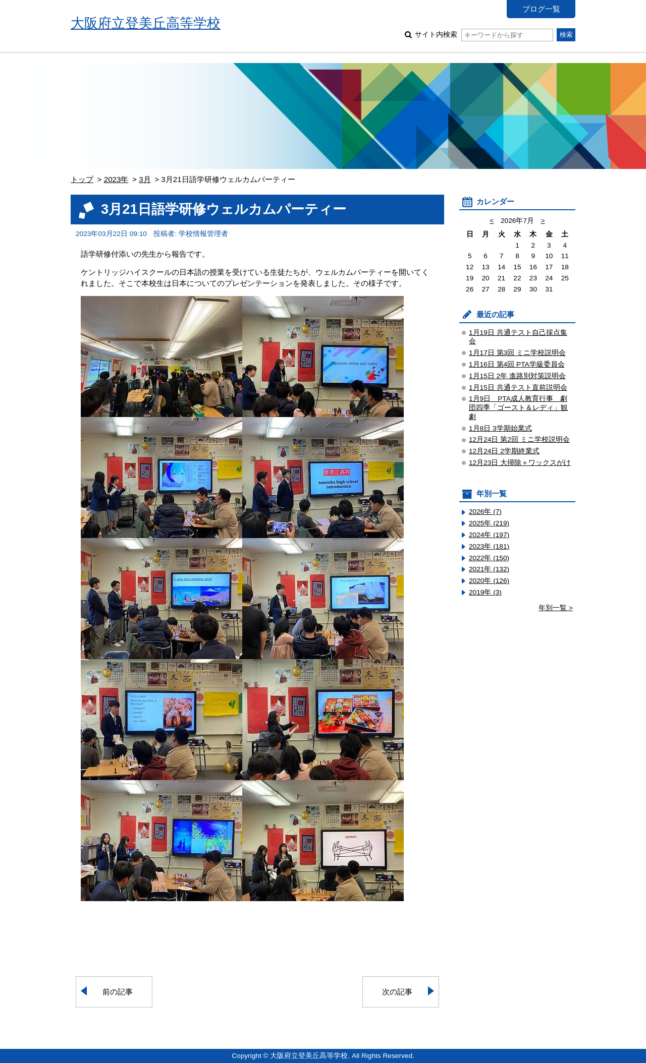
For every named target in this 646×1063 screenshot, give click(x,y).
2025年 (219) (489, 523)
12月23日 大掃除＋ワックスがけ (520, 462)
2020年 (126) (489, 580)
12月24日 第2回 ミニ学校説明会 (519, 439)
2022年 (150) (489, 558)
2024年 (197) (489, 535)
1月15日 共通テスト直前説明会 (518, 387)
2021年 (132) (489, 569)
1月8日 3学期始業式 (500, 428)
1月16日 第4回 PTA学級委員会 (517, 364)
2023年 (116, 179)
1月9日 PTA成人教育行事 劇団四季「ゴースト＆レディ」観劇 (518, 408)
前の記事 (117, 991)
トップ (82, 179)
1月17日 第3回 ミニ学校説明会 (517, 353)
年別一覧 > (556, 608)
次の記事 (397, 991)
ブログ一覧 (541, 9)
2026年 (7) (485, 511)
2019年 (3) (485, 592)
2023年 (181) (489, 546)
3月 (144, 179)
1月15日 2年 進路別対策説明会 (517, 376)
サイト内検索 (484, 34)
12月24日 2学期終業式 (504, 451)
